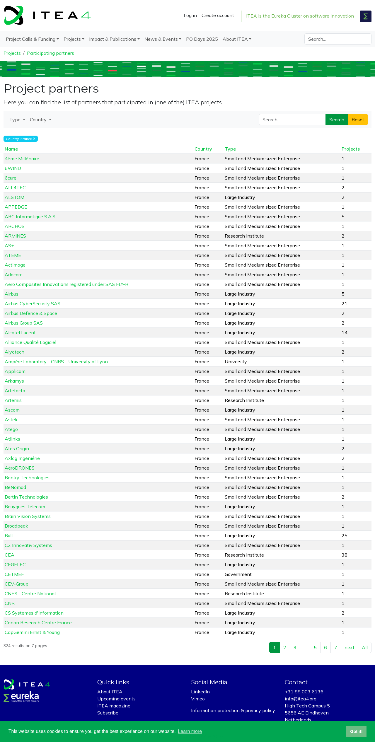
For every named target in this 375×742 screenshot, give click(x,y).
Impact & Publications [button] (112, 39)
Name (11, 149)
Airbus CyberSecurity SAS (32, 303)
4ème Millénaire (22, 158)
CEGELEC (15, 564)
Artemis (13, 400)
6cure (10, 178)
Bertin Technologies (26, 497)
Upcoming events (116, 699)
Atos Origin (17, 448)
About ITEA (109, 692)
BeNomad (15, 487)
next (349, 647)
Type (230, 149)
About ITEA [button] (235, 39)
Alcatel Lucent (20, 332)
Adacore (14, 274)
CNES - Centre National (30, 593)
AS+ (9, 245)
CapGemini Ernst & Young (32, 632)
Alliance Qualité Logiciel (30, 342)
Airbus (11, 294)
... (305, 647)
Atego (11, 429)
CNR (10, 603)
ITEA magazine (113, 706)
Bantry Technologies (27, 477)
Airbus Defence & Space (31, 313)
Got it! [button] (356, 731)
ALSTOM (14, 197)
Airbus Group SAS (24, 323)
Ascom (12, 410)
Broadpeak (16, 526)
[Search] (337, 39)
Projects (12, 53)
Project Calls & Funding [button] (30, 39)
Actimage (15, 265)
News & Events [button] (161, 39)
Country (203, 149)
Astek (11, 419)
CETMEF (14, 574)
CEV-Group (16, 584)
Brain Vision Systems (28, 516)
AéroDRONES (20, 468)
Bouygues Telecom (25, 506)
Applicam (15, 371)
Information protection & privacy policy (233, 710)
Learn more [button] (190, 731)
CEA (9, 555)
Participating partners (50, 53)
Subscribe (107, 713)
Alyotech (14, 352)
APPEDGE (16, 207)
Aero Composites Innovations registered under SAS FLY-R (66, 284)
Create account (218, 15)
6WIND (13, 168)
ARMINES (15, 236)
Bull (9, 535)
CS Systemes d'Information (34, 613)
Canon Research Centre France (38, 622)
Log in (190, 15)
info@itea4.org (300, 699)
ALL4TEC (15, 187)
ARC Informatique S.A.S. (30, 216)
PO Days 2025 (202, 39)
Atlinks (12, 439)
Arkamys (14, 381)
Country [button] (39, 119)
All (365, 647)
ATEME (13, 255)
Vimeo (198, 699)
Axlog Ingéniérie (22, 458)
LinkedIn (200, 692)
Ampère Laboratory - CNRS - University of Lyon (56, 361)
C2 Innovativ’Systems (28, 545)
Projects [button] (72, 39)
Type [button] (15, 119)
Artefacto (15, 390)
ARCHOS (15, 226)
